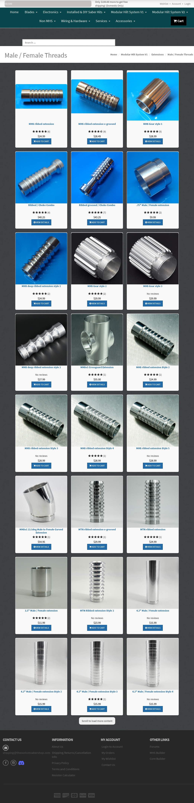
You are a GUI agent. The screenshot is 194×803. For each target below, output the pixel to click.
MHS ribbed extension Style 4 (97, 448)
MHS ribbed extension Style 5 (152, 448)
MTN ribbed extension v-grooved (97, 529)
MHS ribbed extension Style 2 (152, 367)
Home (14, 12)
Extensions (157, 54)
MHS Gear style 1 (152, 124)
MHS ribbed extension (41, 124)
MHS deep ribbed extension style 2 (41, 367)
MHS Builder (157, 753)
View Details (153, 141)
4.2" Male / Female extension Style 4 (152, 691)
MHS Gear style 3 (152, 286)
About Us (57, 746)
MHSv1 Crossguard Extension (97, 367)
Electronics (52, 12)
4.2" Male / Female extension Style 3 (97, 691)
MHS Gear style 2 (97, 286)
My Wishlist (109, 758)
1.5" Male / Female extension (41, 610)
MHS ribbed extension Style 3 (41, 448)
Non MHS (47, 21)
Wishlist (164, 3)
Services (103, 21)
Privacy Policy (60, 763)
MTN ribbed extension (152, 529)
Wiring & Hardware (75, 21)
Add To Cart (41, 141)
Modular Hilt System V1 (129, 12)
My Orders (108, 753)
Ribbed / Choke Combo (41, 205)
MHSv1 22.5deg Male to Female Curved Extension (41, 531)
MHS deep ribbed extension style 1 (41, 286)
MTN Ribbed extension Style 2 (97, 610)
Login (188, 3)
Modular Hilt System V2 (170, 12)
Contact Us (108, 765)
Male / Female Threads (180, 54)
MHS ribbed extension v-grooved (97, 124)
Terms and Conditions (65, 769)
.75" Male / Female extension (152, 205)
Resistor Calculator (63, 775)
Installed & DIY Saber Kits (86, 12)
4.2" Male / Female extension (152, 610)
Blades (31, 12)
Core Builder (157, 758)
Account (176, 3)
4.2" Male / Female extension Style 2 (41, 691)
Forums (154, 746)
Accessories (125, 21)
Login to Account (112, 746)
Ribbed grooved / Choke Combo (97, 205)
